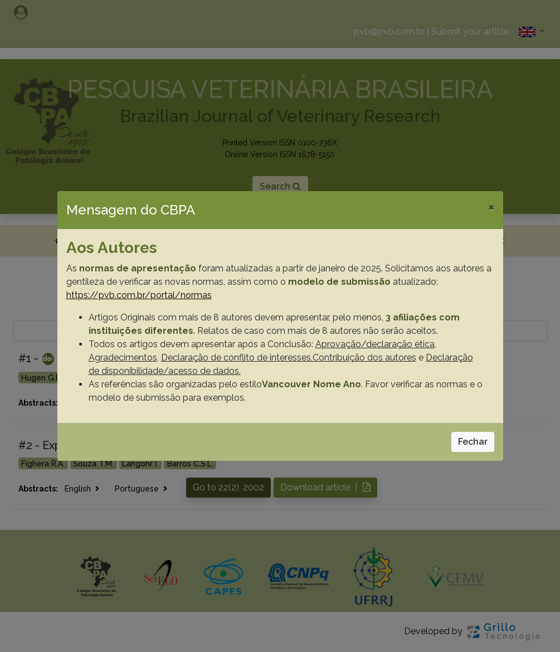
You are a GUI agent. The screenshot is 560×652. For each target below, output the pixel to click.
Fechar (473, 441)
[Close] (491, 206)
